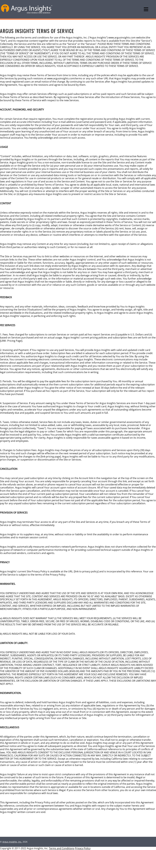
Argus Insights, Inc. (12, 841)
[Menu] (146, 9)
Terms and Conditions (61, 848)
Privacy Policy (82, 848)
